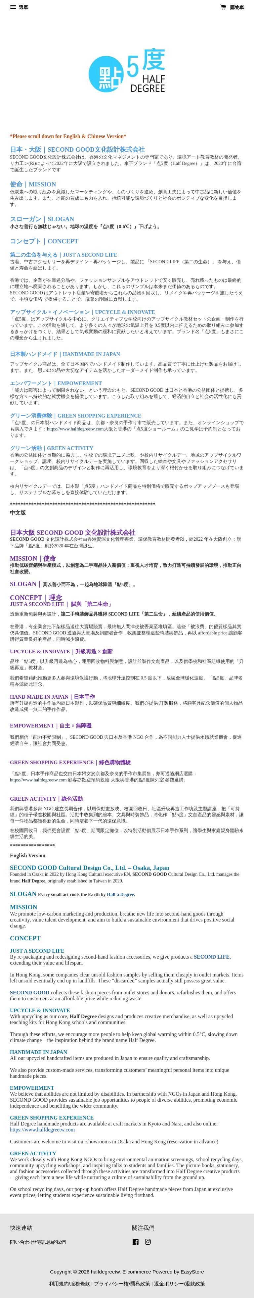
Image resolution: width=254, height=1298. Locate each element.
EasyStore (192, 1271)
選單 (19, 7)
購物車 (232, 7)
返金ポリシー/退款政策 (179, 1283)
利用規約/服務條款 (69, 1283)
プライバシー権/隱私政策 (122, 1283)
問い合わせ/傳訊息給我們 (38, 1242)
